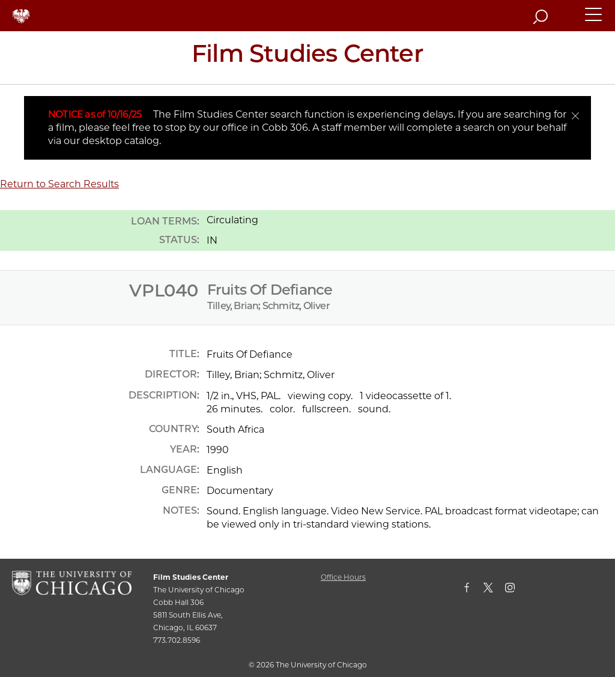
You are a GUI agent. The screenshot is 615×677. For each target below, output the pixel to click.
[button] (594, 20)
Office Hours (343, 577)
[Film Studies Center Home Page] (307, 57)
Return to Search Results (59, 184)
